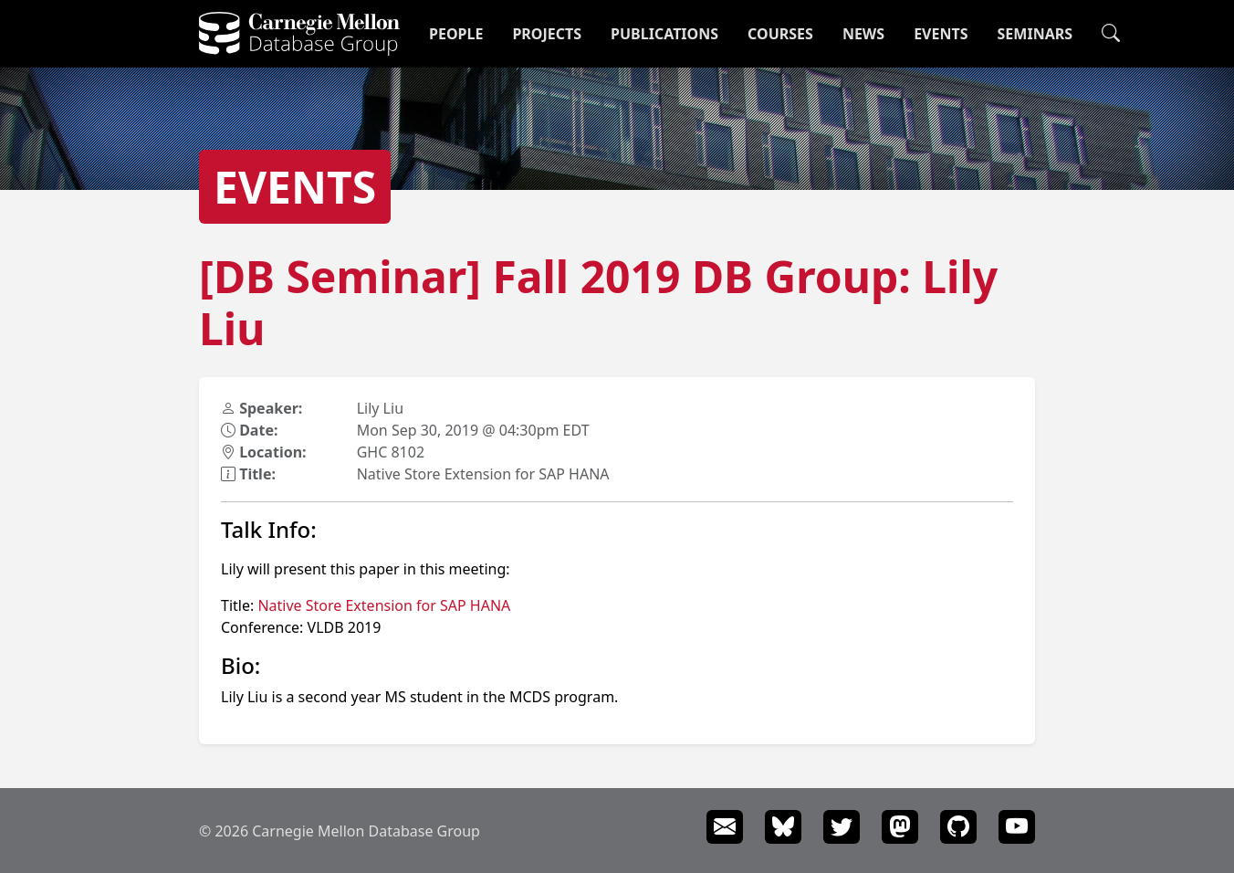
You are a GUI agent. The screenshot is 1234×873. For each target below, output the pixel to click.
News (863, 34)
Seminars (1035, 34)
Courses (780, 34)
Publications (664, 34)
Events (940, 34)
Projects (546, 34)
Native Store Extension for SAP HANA (383, 605)
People (456, 34)
